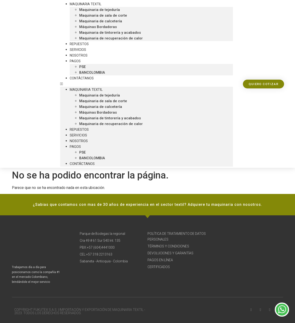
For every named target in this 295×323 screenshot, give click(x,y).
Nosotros (79, 141)
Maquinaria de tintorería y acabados (110, 32)
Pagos (75, 61)
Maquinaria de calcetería (100, 21)
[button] (146, 84)
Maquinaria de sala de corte (103, 15)
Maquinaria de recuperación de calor (111, 38)
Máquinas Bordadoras (98, 27)
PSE (82, 67)
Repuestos (79, 129)
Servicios (78, 135)
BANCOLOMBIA (92, 158)
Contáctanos (82, 78)
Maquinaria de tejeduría (99, 10)
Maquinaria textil (86, 89)
